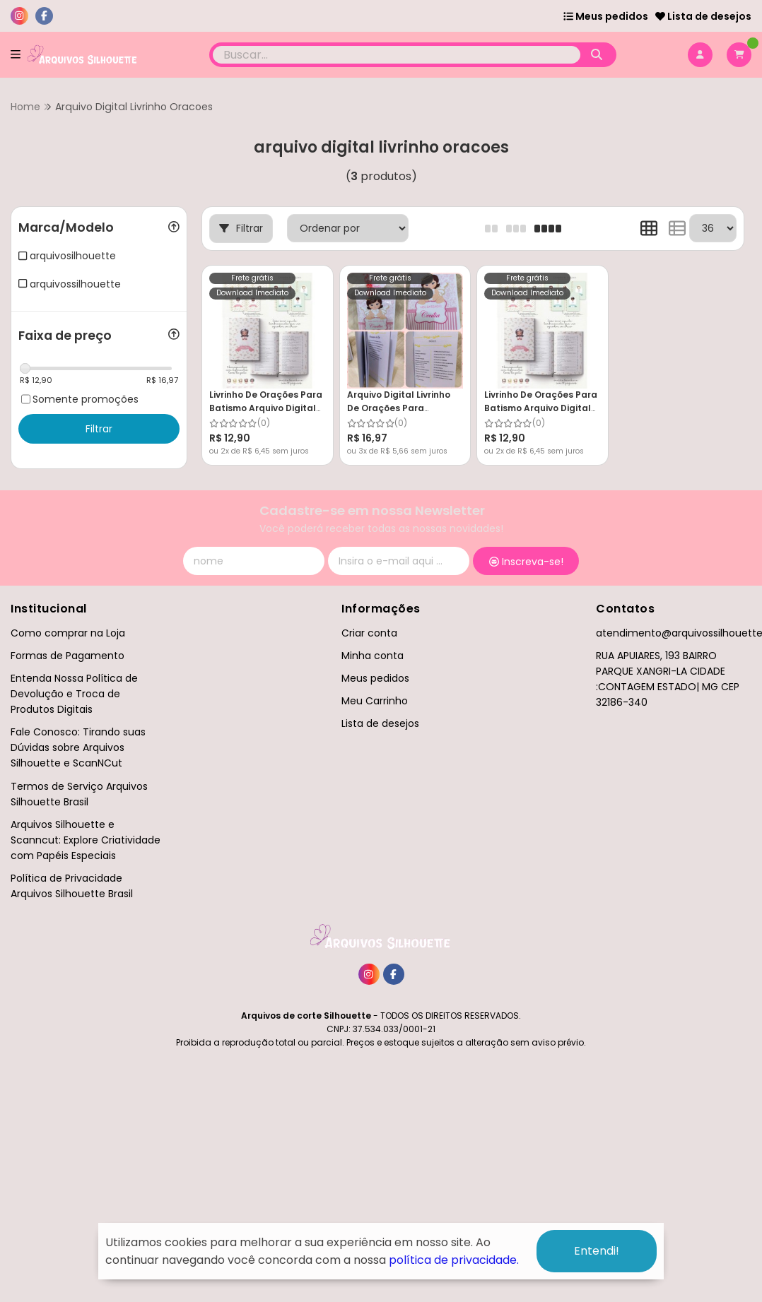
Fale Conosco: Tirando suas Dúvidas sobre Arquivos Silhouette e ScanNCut (78, 747)
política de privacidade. (454, 1260)
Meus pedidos (605, 16)
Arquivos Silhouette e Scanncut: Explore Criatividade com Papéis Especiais (85, 840)
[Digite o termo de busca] (396, 55)
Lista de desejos (703, 16)
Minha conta (372, 656)
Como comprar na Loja (68, 633)
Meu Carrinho (374, 701)
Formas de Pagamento (67, 656)
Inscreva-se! (526, 562)
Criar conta (369, 633)
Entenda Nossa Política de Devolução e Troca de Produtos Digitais (74, 693)
